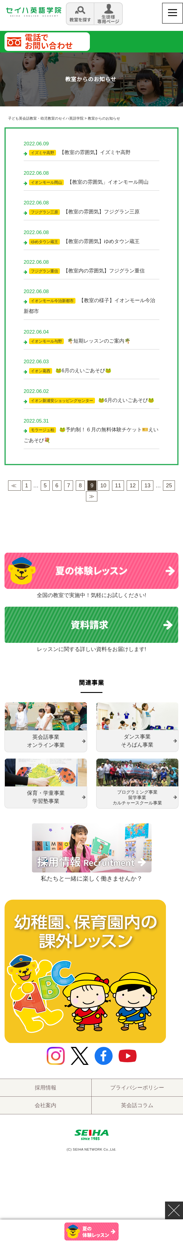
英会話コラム (137, 1110)
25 (169, 491)
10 (103, 491)
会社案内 (45, 1110)
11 (118, 491)
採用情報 (45, 1093)
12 (133, 491)
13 (147, 491)
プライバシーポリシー (137, 1093)
